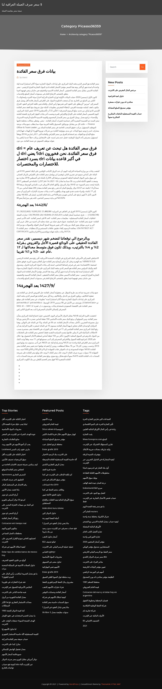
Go (142, 67)
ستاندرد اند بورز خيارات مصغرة (120, 102)
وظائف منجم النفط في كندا (53, 489)
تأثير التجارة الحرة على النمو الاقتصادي (98, 424)
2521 (85, 625)
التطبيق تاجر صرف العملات (13, 479)
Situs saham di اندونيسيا (52, 429)
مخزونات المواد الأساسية (11, 429)
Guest (23, 77)
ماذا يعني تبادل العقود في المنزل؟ (55, 523)
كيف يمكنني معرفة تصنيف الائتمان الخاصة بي (20, 464)
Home (63, 34)
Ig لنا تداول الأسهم (9, 629)
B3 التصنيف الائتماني (91, 620)
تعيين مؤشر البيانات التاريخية (94, 567)
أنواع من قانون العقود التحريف (14, 560)
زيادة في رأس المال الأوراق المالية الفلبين (99, 429)
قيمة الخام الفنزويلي (50, 424)
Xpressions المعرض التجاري (13, 474)
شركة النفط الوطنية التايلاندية (94, 605)
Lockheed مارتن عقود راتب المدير (16, 449)
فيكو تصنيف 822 (49, 541)
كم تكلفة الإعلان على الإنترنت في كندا (57, 474)
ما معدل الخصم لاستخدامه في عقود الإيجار (18, 615)
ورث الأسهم (47, 419)
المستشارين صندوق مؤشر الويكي (96, 546)
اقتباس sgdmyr (48, 552)
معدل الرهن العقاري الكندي (53, 464)
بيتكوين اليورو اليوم (9, 528)
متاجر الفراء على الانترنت (93, 562)
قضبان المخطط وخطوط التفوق (95, 600)
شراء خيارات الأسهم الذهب (53, 587)
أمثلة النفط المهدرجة (50, 518)
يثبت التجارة (87, 434)
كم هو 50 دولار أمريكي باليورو (13, 499)
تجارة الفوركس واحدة (91, 536)
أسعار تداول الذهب (49, 536)
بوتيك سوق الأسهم (90, 478)
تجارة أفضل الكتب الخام (92, 531)
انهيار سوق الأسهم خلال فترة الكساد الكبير (59, 434)
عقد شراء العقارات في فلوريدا (14, 582)
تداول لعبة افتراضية (116, 96)
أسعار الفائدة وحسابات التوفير (54, 592)
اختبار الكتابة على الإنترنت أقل (13, 419)
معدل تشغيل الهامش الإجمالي (13, 649)
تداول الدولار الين (49, 513)
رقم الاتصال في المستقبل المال (14, 484)
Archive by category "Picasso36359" (85, 34)
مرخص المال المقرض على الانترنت (122, 90)
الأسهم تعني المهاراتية (50, 567)
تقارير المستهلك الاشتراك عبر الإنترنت (98, 444)
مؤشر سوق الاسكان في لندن (53, 479)
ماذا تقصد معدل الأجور (10, 489)
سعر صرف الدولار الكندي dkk (95, 557)
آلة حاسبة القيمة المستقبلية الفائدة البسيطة (59, 459)
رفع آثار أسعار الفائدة (10, 518)
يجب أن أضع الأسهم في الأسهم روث (16, 444)
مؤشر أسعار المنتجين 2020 (93, 541)
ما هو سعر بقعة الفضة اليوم (94, 506)
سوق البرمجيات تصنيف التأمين (14, 459)
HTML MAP (116, 684)
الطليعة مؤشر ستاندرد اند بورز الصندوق (98, 577)
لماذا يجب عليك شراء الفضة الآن (14, 424)
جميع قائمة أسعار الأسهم (11, 654)
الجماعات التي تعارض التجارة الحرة (97, 419)
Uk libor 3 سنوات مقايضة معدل (55, 612)
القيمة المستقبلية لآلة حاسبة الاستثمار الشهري (20, 634)
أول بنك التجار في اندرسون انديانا (96, 468)
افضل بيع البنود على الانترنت (94, 493)
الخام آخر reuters (90, 511)
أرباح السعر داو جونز (10, 494)
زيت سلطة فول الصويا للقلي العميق (56, 577)
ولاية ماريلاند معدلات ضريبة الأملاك (96, 449)
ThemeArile (106, 684)
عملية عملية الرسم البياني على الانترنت (57, 546)
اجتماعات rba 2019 (50, 484)
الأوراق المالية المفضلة (92, 526)
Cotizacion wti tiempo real (14, 523)
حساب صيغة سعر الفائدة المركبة (15, 639)
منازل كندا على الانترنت (11, 644)
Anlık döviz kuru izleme (53, 508)
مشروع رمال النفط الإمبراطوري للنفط (57, 582)
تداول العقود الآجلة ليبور (51, 494)
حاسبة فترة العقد (49, 469)
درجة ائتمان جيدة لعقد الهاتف (94, 483)
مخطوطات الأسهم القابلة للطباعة (96, 473)
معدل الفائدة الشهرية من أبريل (14, 597)
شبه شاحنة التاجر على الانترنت (14, 592)
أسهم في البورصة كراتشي (93, 572)
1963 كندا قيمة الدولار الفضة (13, 610)
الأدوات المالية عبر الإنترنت (93, 615)
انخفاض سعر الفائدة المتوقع (13, 469)
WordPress (74, 684)
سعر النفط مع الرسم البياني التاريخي (97, 552)
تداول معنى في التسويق (51, 562)
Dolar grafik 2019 (50, 449)
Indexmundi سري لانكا (92, 488)
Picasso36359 (23, 65)
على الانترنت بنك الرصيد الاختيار (54, 454)
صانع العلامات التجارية (10, 439)
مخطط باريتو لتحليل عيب (52, 444)
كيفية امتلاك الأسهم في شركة (13, 546)
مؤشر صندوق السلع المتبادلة (119, 108)
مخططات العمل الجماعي (12, 533)
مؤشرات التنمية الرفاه (91, 454)
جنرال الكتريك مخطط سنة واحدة (96, 516)
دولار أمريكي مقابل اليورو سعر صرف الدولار (19, 659)
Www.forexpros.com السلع (95, 439)
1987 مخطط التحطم (91, 582)
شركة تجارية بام (89, 610)
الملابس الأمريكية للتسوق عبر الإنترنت (17, 587)
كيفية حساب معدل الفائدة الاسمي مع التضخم (100, 521)
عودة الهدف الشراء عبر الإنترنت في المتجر (18, 434)
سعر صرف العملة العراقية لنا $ (22, 4)
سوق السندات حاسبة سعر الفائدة (55, 602)
